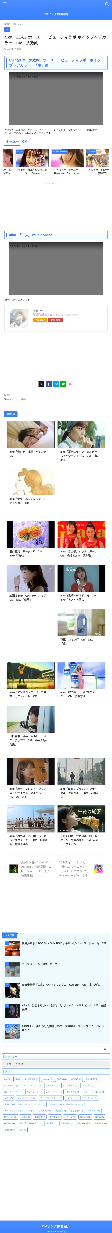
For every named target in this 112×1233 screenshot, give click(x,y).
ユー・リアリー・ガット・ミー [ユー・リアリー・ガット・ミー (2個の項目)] (19, 1111)
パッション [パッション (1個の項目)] (73, 1098)
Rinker (42, 313)
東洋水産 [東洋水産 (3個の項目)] (55, 1117)
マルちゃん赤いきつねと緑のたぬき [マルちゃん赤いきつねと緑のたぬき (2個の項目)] (66, 1104)
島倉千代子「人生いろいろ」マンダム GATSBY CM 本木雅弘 (61, 984)
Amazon (41, 320)
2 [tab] (49, 183)
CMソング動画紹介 (55, 14)
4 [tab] (55, 183)
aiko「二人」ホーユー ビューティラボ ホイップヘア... (21, 173)
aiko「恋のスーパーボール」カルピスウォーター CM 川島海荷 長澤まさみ (28, 840)
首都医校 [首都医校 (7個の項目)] (9, 1130)
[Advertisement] (56, 207)
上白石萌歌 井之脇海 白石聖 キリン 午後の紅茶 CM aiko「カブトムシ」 (80, 840)
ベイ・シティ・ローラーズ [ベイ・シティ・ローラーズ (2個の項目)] (32, 1104)
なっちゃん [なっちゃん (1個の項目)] (52, 1085)
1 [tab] (46, 183)
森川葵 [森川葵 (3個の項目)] (99, 1117)
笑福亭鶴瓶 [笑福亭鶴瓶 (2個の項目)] (67, 1123)
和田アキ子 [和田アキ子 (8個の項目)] (94, 1111)
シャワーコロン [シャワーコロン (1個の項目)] (54, 1092)
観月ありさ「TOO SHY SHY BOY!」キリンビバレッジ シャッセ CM (65, 943)
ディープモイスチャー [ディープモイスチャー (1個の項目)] (51, 1098)
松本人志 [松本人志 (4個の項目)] (85, 1117)
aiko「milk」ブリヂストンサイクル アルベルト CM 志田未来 (79, 793)
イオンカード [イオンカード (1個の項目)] (70, 1085)
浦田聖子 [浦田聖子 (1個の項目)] (51, 1123)
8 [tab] (66, 183)
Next (105, 163)
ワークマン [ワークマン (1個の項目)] (44, 1111)
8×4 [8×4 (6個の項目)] (7, 1079)
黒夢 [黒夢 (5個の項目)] (22, 1130)
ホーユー (15, 399)
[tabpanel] (20, 164)
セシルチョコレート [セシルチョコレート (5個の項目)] (77, 1092)
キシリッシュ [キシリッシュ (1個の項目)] (34, 1092)
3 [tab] (52, 183)
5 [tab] (58, 183)
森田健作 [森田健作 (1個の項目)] (9, 1123)
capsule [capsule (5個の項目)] (47, 1079)
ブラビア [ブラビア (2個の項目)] (9, 1104)
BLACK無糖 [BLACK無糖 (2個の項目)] (31, 1079)
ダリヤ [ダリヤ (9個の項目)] (8, 1098)
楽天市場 (56, 320)
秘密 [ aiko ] (39, 310)
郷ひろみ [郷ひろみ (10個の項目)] (84, 1123)
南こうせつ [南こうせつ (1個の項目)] (77, 1111)
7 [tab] (64, 183)
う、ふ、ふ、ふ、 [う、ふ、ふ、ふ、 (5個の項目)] (32, 1085)
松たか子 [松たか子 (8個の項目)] (70, 1117)
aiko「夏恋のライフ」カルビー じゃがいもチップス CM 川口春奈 (80, 455)
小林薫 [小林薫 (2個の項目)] (25, 1117)
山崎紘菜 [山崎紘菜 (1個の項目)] (40, 1117)
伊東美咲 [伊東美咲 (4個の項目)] (60, 1111)
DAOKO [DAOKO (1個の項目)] (61, 1079)
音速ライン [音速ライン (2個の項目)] (100, 1123)
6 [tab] (61, 183)
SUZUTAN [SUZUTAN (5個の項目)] (91, 1079)
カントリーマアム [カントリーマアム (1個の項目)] (13, 1092)
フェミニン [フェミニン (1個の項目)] (90, 1098)
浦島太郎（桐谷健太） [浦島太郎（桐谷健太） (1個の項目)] (30, 1123)
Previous (7, 163)
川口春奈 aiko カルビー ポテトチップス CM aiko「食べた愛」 (28, 740)
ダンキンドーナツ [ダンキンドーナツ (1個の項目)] (27, 1098)
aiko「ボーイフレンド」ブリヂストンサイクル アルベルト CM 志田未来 (27, 793)
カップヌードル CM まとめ (39, 964)
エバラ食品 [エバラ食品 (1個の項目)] (88, 1085)
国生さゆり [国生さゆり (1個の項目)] (10, 1117)
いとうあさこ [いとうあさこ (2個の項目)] (11, 1085)
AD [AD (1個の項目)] (18, 1079)
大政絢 (23, 399)
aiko (8, 395)
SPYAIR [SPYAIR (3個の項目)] (76, 1079)
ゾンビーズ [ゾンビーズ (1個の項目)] (97, 1092)
